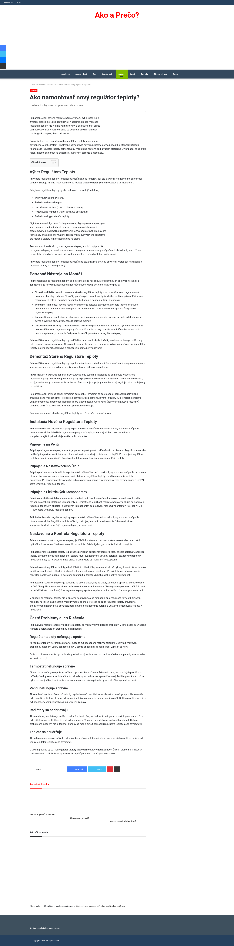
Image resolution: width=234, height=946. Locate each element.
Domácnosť (107, 74)
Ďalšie (175, 74)
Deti (94, 74)
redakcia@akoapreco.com (48, 928)
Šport (132, 74)
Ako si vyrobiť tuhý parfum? (123, 821)
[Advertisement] (117, 47)
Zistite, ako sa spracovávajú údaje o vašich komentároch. (100, 906)
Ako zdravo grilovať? (79, 818)
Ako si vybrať (81, 74)
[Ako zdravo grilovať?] (88, 803)
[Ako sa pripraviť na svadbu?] (48, 802)
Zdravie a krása (160, 74)
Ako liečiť (65, 74)
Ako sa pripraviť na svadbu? (43, 814)
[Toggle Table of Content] (52, 162)
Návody (121, 74)
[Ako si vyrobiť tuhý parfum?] (128, 805)
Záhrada (144, 74)
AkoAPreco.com (38, 84)
